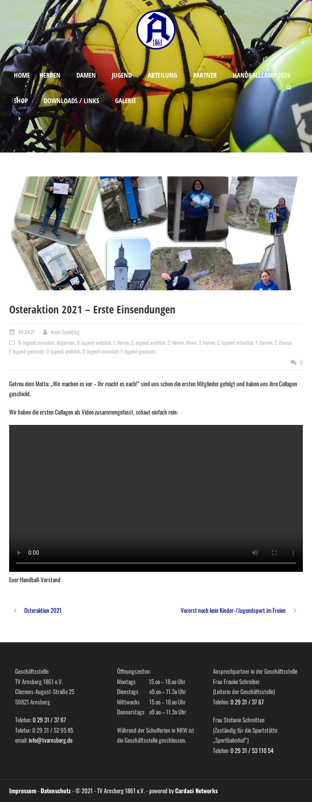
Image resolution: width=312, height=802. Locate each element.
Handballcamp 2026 (262, 75)
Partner (205, 75)
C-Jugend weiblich (148, 342)
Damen (86, 75)
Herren (49, 75)
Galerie (125, 100)
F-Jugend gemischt (138, 351)
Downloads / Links (71, 100)
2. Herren (176, 342)
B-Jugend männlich (36, 342)
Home (22, 75)
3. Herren (207, 342)
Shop (21, 100)
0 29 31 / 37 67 (49, 719)
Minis (191, 342)
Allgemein (66, 342)
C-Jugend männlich (235, 342)
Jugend (122, 75)
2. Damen (283, 342)
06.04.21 (26, 332)
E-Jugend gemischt (26, 351)
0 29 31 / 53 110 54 (251, 750)
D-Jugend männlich (100, 351)
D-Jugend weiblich (63, 351)
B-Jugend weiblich (94, 342)
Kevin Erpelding (65, 332)
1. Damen (264, 342)
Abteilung (162, 75)
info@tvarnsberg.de (50, 739)
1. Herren (121, 342)
